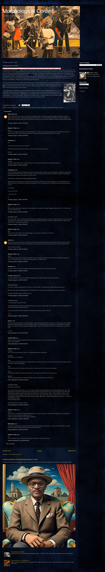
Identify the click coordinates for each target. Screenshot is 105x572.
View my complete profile (93, 76)
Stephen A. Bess (12, 128)
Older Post (71, 451)
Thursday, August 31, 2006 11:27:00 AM (18, 123)
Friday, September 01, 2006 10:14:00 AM (18, 379)
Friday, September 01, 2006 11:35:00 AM (18, 404)
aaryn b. (10, 320)
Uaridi (9, 240)
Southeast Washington (52, 107)
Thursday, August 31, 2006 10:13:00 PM (18, 295)
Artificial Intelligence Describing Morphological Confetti (20, 459)
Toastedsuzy (11, 170)
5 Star (8, 107)
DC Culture (13, 107)
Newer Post (7, 451)
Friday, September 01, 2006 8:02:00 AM (18, 343)
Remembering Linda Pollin (17, 552)
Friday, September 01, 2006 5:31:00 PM (18, 429)
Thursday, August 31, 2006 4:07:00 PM (17, 249)
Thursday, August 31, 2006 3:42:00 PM (17, 235)
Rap (36, 107)
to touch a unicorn (13, 275)
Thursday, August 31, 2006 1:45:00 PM (17, 199)
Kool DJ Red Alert (29, 107)
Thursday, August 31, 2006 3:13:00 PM (17, 224)
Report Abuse (83, 88)
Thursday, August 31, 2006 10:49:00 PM (18, 315)
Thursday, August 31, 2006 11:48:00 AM (18, 135)
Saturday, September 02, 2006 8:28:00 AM (18, 440)
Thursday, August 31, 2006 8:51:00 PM (17, 280)
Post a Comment (10, 443)
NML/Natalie (11, 423)
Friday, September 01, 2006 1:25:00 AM (18, 333)
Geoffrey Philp (12, 338)
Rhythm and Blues (41, 107)
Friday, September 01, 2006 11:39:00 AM (18, 418)
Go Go (18, 107)
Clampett (10, 140)
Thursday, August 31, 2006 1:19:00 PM (17, 154)
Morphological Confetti (28, 11)
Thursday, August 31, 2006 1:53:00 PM (17, 212)
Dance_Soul (11, 114)
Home (39, 451)
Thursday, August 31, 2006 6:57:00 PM (17, 270)
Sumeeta (10, 266)
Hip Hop (22, 107)
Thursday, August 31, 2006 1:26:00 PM (17, 165)
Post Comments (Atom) (15, 454)
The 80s (61, 107)
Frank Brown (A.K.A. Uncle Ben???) (20, 560)
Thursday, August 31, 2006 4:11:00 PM (17, 261)
